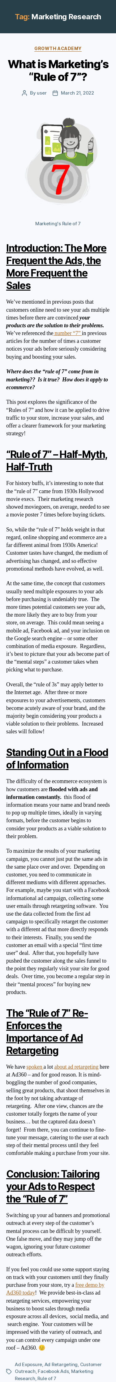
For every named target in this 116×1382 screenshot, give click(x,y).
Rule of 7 (46, 1378)
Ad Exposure (28, 1364)
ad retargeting (83, 1067)
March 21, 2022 (77, 93)
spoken (35, 1067)
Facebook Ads (53, 1371)
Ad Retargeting (61, 1364)
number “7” (67, 333)
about (61, 1067)
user (41, 93)
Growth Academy (57, 48)
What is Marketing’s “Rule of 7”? (58, 70)
